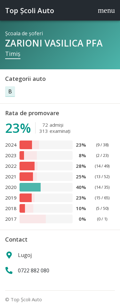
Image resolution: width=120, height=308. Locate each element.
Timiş (12, 53)
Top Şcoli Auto (29, 10)
